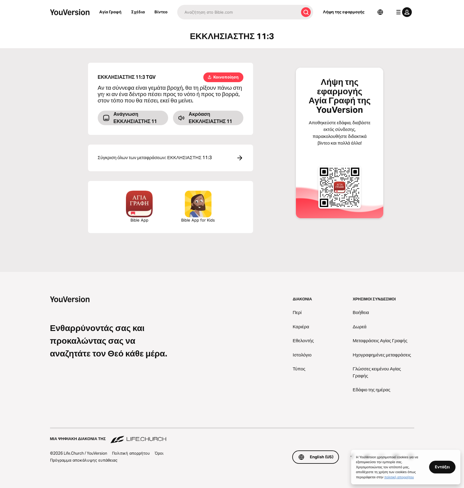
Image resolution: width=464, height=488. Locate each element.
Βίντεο (161, 11)
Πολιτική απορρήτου (131, 453)
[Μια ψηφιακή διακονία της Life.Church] (232, 436)
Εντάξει (442, 466)
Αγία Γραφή (110, 11)
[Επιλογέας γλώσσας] (380, 12)
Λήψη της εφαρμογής (343, 11)
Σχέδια (138, 11)
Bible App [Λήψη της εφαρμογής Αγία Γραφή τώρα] (139, 206)
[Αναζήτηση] (238, 12)
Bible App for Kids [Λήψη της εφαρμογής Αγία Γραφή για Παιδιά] (198, 206)
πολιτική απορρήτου (399, 477)
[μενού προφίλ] (402, 12)
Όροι (159, 453)
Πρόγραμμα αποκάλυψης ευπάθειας (83, 460)
